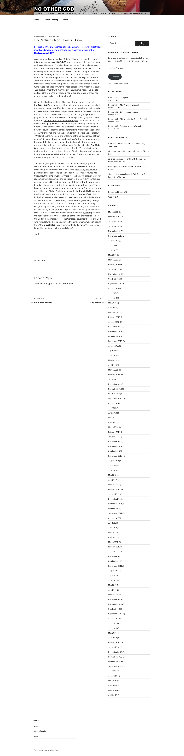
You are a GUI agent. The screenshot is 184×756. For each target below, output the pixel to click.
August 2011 (113, 571)
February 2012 (114, 547)
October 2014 (114, 394)
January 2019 (113, 221)
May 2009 (112, 681)
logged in (50, 283)
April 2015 (112, 365)
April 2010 (112, 638)
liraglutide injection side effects (120, 143)
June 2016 (112, 298)
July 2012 (112, 523)
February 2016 (114, 317)
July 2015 (112, 351)
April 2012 (112, 537)
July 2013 (112, 465)
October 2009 (114, 661)
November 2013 (115, 446)
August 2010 (113, 618)
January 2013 (113, 494)
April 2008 (112, 695)
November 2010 (115, 604)
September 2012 (115, 513)
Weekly (41, 260)
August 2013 (113, 461)
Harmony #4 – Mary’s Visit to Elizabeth (123, 105)
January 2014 (113, 437)
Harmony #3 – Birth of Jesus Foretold (123, 112)
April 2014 (112, 422)
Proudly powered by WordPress (46, 750)
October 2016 (114, 279)
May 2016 (112, 303)
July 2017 (112, 245)
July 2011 (112, 575)
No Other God (54, 9)
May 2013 (112, 475)
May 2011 (112, 585)
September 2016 (115, 284)
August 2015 (113, 346)
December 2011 (114, 556)
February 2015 (114, 374)
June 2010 (112, 628)
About (65, 20)
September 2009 (115, 666)
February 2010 (114, 642)
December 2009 (115, 652)
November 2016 (115, 274)
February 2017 (114, 264)
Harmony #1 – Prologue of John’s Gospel (124, 126)
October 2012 (114, 508)
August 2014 (113, 403)
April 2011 (112, 590)
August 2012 (113, 518)
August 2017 (113, 241)
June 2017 (112, 250)
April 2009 (112, 685)
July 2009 (112, 671)
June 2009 (112, 676)
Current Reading (51, 20)
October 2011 (113, 561)
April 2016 (112, 307)
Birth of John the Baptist (118, 98)
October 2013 (114, 451)
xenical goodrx (114, 166)
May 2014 (112, 417)
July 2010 (112, 623)
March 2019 (113, 212)
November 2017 (115, 231)
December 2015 (115, 327)
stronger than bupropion (118, 174)
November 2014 (115, 389)
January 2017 (113, 269)
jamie (59, 36)
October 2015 (114, 336)
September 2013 (115, 456)
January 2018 (113, 226)
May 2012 (112, 532)
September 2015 (115, 341)
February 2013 (114, 489)
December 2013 (115, 441)
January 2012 (113, 551)
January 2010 (113, 647)
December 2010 (115, 599)
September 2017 (115, 236)
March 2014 (113, 427)
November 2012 (115, 504)
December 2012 (115, 499)
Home (36, 20)
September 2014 (115, 398)
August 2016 (113, 288)
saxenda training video (117, 159)
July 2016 (112, 293)
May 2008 (112, 690)
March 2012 (113, 542)
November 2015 (115, 331)
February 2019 (114, 217)
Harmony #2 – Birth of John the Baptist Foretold (127, 119)
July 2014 (112, 408)
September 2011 (115, 566)
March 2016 (113, 312)
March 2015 (113, 370)
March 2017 (113, 260)
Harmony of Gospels (116, 192)
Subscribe (115, 77)
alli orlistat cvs (114, 151)
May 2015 (112, 360)
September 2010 (115, 614)
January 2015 (113, 379)
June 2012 (112, 527)
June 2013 (112, 470)
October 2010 (114, 609)
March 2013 (113, 484)
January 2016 (113, 322)
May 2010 (112, 633)
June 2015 (112, 355)
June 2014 (112, 413)
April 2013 (112, 480)
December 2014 (115, 384)
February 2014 (114, 432)
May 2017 (112, 255)
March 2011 (113, 595)
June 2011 (112, 580)
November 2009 (115, 657)
